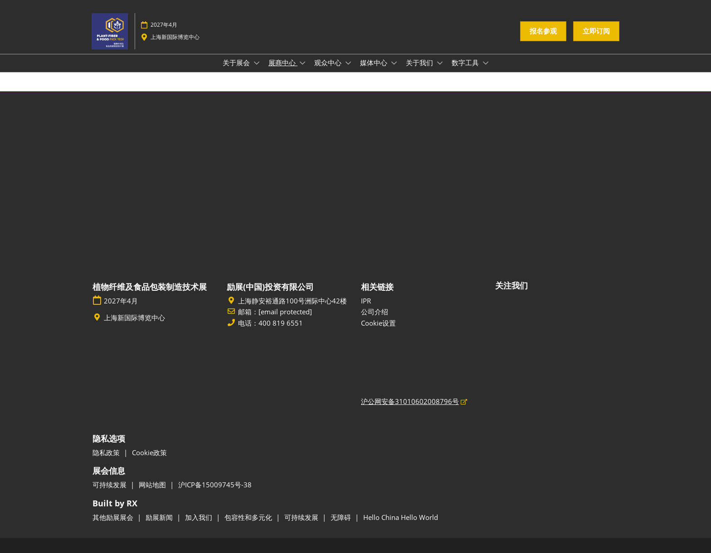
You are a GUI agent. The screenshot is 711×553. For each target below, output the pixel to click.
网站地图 (153, 484)
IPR (366, 300)
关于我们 (420, 62)
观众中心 (328, 62)
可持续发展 (110, 484)
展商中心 (282, 62)
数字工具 (466, 62)
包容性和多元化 (249, 517)
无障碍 (342, 517)
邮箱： (275, 312)
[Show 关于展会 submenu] (256, 63)
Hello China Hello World (400, 517)
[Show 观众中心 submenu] (348, 63)
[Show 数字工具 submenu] (485, 63)
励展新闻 (160, 517)
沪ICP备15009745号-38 (215, 484)
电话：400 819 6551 (270, 323)
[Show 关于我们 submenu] (440, 63)
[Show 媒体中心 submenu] (394, 63)
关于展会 (237, 62)
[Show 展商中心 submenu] (302, 63)
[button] (543, 31)
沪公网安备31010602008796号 (410, 401)
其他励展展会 (114, 517)
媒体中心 (374, 62)
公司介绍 (374, 311)
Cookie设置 (378, 322)
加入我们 (199, 517)
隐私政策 (107, 452)
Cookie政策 (149, 452)
